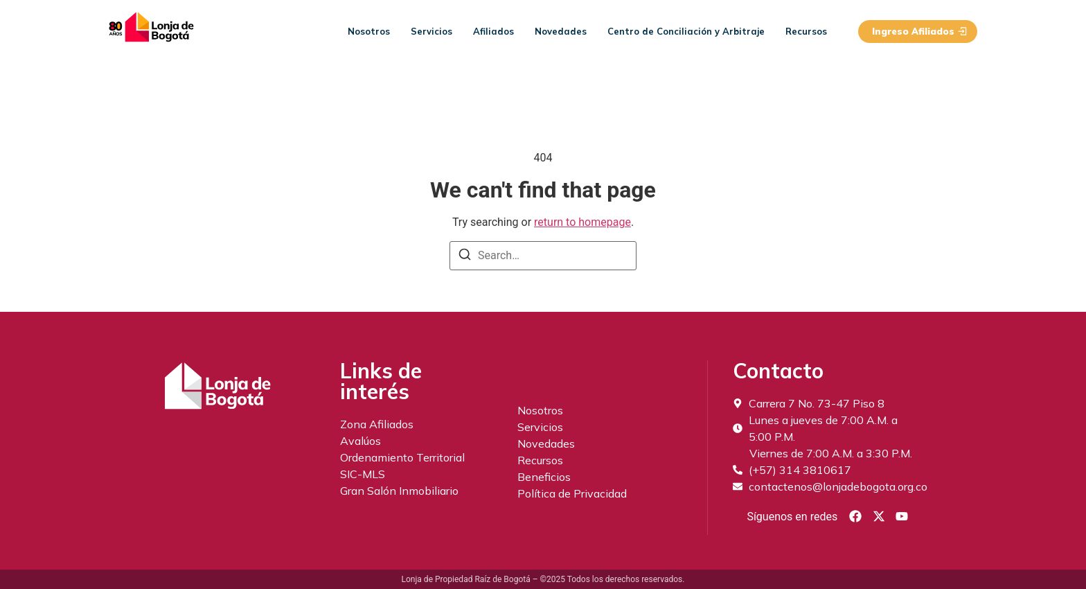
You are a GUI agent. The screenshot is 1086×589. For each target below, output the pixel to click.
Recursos (806, 31)
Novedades (561, 31)
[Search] (465, 257)
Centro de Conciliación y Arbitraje (686, 31)
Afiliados (493, 31)
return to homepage (582, 222)
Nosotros (369, 31)
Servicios (431, 31)
